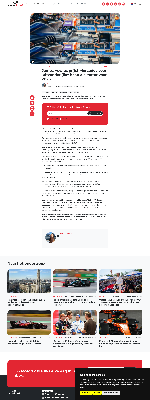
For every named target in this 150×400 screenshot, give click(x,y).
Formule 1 (30, 4)
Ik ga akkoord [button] (86, 392)
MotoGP (40, 4)
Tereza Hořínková (54, 84)
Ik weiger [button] (97, 392)
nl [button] (133, 4)
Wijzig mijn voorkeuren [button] (111, 392)
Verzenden (95, 113)
